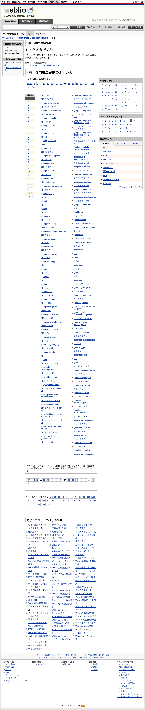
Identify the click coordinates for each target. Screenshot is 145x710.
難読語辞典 (33, 531)
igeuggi (44, 208)
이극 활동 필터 (47, 152)
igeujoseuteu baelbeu (83, 95)
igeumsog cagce (81, 303)
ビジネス (39, 655)
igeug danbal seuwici (50, 103)
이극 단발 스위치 (48, 99)
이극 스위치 (46, 175)
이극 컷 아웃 (46, 160)
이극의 (44, 356)
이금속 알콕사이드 (81, 284)
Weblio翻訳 (123, 672)
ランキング (40, 34)
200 (68, 500)
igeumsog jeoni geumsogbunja (80, 323)
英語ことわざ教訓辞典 (85, 577)
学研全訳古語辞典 (36, 649)
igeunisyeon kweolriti (83, 442)
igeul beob (78, 212)
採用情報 (94, 670)
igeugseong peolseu (49, 337)
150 (43, 500)
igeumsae (78, 272)
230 (84, 500)
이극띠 (44, 197)
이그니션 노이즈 (80, 446)
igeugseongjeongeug (50, 344)
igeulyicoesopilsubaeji (83, 242)
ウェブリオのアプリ (42, 664)
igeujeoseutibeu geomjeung (48, 437)
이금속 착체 (79, 299)
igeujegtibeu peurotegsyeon (47, 368)
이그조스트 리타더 (81, 186)
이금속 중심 (79, 328)
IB (28, 105)
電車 (67, 655)
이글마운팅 (78, 216)
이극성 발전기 (47, 295)
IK (28, 133)
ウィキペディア (82, 551)
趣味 (61, 657)
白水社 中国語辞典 (60, 613)
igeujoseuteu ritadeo (82, 189)
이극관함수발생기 (48, 227)
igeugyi (44, 360)
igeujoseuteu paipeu (82, 182)
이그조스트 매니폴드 (82, 153)
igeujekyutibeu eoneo (50, 384)
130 (33, 500)
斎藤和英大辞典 (35, 619)
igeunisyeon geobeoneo (84, 420)
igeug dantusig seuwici (51, 110)
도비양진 (107, 159)
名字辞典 (32, 551)
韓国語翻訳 (44, 21)
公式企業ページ (97, 664)
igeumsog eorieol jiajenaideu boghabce (83, 313)
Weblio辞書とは (11, 664)
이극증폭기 (45, 258)
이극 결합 (45, 129)
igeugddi (44, 201)
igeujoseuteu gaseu (82, 110)
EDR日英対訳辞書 (36, 596)
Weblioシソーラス (60, 561)
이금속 (76, 276)
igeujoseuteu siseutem (83, 204)
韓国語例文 (27, 21)
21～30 (135, 143)
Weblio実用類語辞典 (61, 558)
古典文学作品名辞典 (61, 541)
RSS (83, 706)
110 (93, 497)
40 (63, 497)
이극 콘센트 (46, 167)
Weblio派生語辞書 (83, 593)
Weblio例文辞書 (35, 626)
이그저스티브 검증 (49, 432)
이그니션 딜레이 (80, 389)
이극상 (44, 273)
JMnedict (32, 600)
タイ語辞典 (123, 686)
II (28, 127)
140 (38, 500)
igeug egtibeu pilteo (49, 118)
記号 (125, 128)
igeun (76, 362)
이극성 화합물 (47, 318)
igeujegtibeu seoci (49, 377)
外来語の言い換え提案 (38, 535)
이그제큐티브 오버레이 (50, 401)
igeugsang (45, 277)
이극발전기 (45, 190)
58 (69, 84)
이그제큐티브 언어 (49, 381)
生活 (45, 657)
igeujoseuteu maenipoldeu (79, 158)
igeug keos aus (47, 163)
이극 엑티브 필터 (48, 114)
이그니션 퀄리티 (80, 439)
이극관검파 (45, 220)
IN (28, 143)
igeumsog (78, 280)
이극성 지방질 (47, 325)
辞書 (4, 2)
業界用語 (48, 655)
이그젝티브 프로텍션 (50, 363)
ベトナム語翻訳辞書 (37, 645)
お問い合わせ (67, 664)
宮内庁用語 (80, 528)
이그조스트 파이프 (81, 178)
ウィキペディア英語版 (85, 616)
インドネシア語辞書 (37, 642)
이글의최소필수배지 (82, 238)
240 (89, 500)
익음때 (76, 261)
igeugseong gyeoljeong (51, 314)
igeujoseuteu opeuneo (83, 174)
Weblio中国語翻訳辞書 (85, 619)
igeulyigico (78, 250)
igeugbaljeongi (47, 193)
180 (58, 500)
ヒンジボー (108, 163)
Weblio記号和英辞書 (37, 603)
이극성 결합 (46, 303)
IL (28, 137)
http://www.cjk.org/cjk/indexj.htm (44, 66)
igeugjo (44, 269)
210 (73, 500)
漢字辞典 (79, 554)
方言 (91, 657)
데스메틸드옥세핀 (111, 179)
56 (61, 84)
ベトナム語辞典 (125, 688)
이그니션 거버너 (80, 416)
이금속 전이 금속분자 (83, 318)
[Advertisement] (90, 12)
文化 (40, 657)
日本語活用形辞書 (83, 525)
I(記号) (30, 196)
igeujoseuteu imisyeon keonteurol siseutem (83, 148)
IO (28, 146)
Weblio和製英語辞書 (61, 594)
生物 (75, 657)
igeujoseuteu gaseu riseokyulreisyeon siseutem (82, 134)
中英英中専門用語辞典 (85, 623)
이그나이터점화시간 (82, 381)
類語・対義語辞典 (14, 2)
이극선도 (45, 288)
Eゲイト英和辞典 (36, 577)
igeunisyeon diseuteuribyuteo (81, 401)
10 (51, 497)
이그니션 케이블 (80, 424)
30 (59, 497)
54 (52, 84)
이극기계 (45, 212)
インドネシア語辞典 (127, 683)
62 (86, 84)
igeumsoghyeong (81, 355)
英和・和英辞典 (29, 2)
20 (55, 497)
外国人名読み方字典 (37, 538)
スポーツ (68, 657)
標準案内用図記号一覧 (85, 531)
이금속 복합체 (80, 291)
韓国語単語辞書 (59, 626)
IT (28, 162)
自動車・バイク (77, 655)
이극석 (44, 280)
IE (28, 114)
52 (44, 84)
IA (28, 102)
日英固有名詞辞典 (83, 590)
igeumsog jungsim (81, 332)
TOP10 (106, 143)
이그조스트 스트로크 (82, 193)
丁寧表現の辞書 (59, 528)
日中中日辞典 (41, 2)
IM (29, 140)
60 (77, 84)
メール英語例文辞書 (61, 597)
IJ (28, 130)
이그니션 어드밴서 (81, 406)
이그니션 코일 (80, 431)
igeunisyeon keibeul (82, 427)
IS (28, 159)
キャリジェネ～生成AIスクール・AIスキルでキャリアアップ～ (129, 696)
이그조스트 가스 (80, 107)
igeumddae (78, 265)
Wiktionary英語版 (60, 610)
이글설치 (77, 231)
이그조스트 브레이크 (82, 99)
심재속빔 (107, 183)
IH (28, 124)
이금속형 (77, 351)
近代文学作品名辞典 (84, 544)
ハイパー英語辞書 (36, 580)
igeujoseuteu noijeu (82, 167)
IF (28, 118)
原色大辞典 (57, 531)
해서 (105, 175)
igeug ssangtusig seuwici (52, 186)
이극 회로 (45, 144)
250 (94, 500)
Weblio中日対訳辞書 (37, 632)
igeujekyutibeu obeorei (51, 404)
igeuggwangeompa (49, 224)
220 (79, 500)
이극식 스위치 (47, 348)
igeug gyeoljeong (48, 141)
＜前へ (29, 84)
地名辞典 (32, 548)
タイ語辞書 (80, 633)
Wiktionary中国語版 (84, 626)
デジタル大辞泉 (59, 525)
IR (28, 156)
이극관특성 (45, 235)
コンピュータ (58, 655)
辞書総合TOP (138, 2)
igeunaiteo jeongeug (82, 377)
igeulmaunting (80, 220)
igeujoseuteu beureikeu (84, 103)
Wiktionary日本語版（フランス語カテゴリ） (61, 639)
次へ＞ (34, 87)
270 (33, 504)
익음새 (76, 269)
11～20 (121, 143)
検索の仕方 (9, 667)
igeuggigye (45, 216)
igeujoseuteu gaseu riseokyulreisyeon (82, 121)
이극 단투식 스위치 (49, 107)
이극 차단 (45, 95)
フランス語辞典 (125, 680)
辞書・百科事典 (100, 657)
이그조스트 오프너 (81, 170)
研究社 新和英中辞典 (61, 564)
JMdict (55, 571)
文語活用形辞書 (35, 528)
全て (6, 47)
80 (80, 497)
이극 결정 (45, 137)
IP (28, 149)
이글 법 (77, 208)
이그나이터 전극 (80, 374)
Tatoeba (55, 581)
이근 (75, 359)
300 (28, 87)
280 (38, 504)
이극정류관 (45, 250)
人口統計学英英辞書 (37, 622)
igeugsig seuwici (48, 352)
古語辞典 (64, 2)
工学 (90, 655)
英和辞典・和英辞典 (127, 670)
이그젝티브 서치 (48, 373)
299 (92, 84)
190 (63, 500)
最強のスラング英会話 (62, 600)
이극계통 (45, 243)
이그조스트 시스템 (81, 201)
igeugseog (45, 284)
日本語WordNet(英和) (85, 587)
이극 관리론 (46, 122)
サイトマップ (10, 678)
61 (81, 84)
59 (73, 84)
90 (84, 497)
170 (53, 500)
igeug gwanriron (48, 125)
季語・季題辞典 (82, 541)
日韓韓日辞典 (54, 2)
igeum (76, 257)
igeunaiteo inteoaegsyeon (85, 370)
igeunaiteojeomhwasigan (84, 385)
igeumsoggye (79, 347)
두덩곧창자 (108, 167)
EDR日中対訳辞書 (36, 629)
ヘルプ (8, 670)
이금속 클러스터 (80, 336)
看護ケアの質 (109, 171)
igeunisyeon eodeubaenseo (80, 411)
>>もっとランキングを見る (130, 187)
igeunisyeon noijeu (82, 450)
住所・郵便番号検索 (84, 548)
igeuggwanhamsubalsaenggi (53, 231)
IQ (28, 153)
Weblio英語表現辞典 (84, 597)
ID (28, 111)
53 (48, 84)
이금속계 (77, 344)
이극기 (44, 205)
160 (48, 500)
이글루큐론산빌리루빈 (83, 223)
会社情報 (94, 667)
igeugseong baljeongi (50, 299)
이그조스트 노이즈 (81, 163)
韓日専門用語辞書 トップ (14, 34)
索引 (30, 34)
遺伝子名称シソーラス (62, 590)
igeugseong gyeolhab (50, 307)
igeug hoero (46, 148)
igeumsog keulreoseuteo (84, 340)
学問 (107, 655)
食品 (80, 657)
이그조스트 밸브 (48, 442)
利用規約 (8, 672)
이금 (75, 253)
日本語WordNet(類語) (85, 558)
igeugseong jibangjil (49, 329)
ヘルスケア (53, 657)
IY (28, 178)
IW (29, 172)
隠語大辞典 (57, 538)
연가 (105, 147)
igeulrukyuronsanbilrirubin (85, 227)
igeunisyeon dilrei (81, 392)
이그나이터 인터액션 (82, 366)
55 (57, 84)
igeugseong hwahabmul (51, 322)
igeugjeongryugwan (49, 254)
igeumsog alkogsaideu (83, 287)
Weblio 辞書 (8, 38)
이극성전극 (45, 341)
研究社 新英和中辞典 (37, 574)
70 (76, 497)
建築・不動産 (98, 655)
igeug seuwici (47, 178)
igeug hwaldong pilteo (50, 156)
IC (28, 108)
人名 (85, 657)
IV (28, 169)
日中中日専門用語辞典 (62, 616)
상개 (105, 155)
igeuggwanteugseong (50, 239)
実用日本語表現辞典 (37, 525)
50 (67, 497)
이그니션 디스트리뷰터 (83, 396)
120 (28, 500)
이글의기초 (78, 246)
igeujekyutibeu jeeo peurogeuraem (49, 395)
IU (28, 165)
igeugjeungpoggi (48, 261)
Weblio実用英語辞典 (61, 567)
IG (28, 121)
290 (43, 504)
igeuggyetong (47, 246)
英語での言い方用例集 (85, 567)
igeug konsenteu (48, 171)
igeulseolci (78, 235)
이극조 (44, 265)
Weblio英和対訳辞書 (84, 613)
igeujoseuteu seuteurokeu (85, 197)
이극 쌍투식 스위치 (49, 182)
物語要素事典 (58, 535)
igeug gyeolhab (47, 133)
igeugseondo (46, 292)
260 (28, 504)
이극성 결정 (46, 310)
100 (88, 497)
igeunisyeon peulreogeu (84, 454)
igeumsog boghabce (82, 295)
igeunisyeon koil (81, 435)
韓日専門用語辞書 (40, 38)
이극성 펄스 (46, 333)
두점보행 (107, 151)
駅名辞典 (56, 545)
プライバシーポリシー (14, 675)
